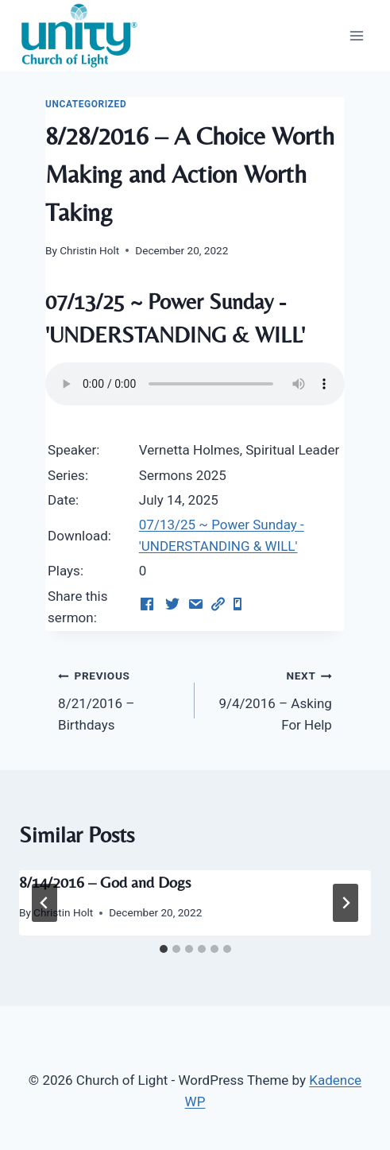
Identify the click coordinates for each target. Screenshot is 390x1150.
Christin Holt (89, 250)
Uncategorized (85, 104)
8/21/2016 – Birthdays (119, 698)
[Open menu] (356, 35)
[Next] (345, 903)
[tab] (164, 949)
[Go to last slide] (44, 903)
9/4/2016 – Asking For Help (269, 698)
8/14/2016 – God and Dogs (105, 882)
